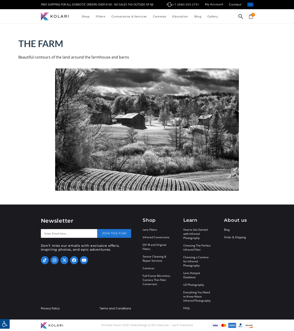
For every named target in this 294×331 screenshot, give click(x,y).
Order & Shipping (235, 237)
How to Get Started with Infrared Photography (195, 234)
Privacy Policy (50, 308)
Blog (197, 16)
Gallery (212, 16)
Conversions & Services (129, 16)
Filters (100, 16)
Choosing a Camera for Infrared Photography (196, 261)
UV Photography (193, 285)
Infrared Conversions (156, 237)
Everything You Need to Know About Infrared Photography (197, 296)
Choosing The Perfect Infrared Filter (197, 248)
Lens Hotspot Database (191, 275)
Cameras (159, 16)
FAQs (186, 308)
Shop (86, 16)
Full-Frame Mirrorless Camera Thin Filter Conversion (156, 280)
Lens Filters (150, 230)
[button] (5, 324)
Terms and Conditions (115, 308)
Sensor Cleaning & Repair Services (154, 259)
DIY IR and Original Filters (154, 247)
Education (180, 16)
